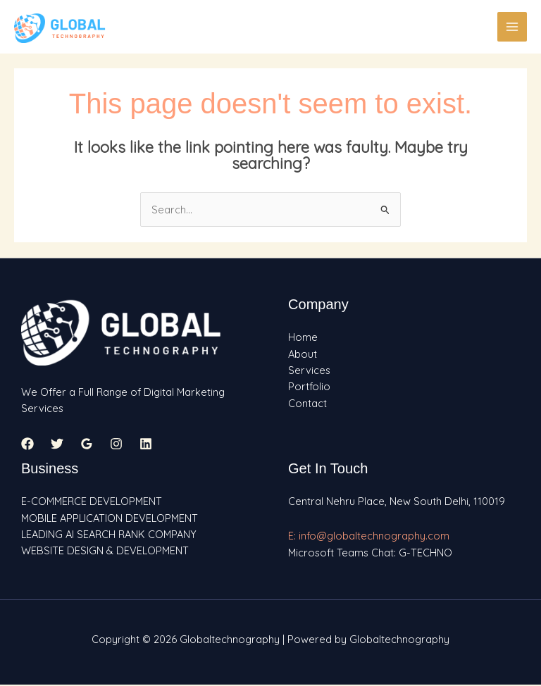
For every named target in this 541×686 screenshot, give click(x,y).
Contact (307, 404)
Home (303, 337)
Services (309, 371)
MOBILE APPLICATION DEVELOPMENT (109, 518)
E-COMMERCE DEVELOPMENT (91, 502)
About (302, 354)
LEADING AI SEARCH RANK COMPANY (109, 535)
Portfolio (309, 387)
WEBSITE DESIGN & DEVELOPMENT (105, 551)
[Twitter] (57, 444)
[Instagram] (116, 444)
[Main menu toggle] (512, 27)
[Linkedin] (145, 444)
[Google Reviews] (86, 444)
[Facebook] (27, 444)
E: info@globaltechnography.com (368, 536)
